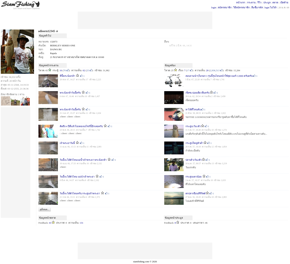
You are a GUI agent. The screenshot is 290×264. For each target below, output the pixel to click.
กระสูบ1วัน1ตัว (193, 126)
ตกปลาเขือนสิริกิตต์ (195, 193)
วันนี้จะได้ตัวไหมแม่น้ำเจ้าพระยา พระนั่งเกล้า (83, 159)
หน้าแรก (240, 2)
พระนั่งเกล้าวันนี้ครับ (70, 92)
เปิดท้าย (284, 2)
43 (50, 222)
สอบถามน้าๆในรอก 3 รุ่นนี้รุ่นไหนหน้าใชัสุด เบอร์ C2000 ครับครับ (219, 76)
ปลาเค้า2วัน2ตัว (194, 159)
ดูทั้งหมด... (44, 209)
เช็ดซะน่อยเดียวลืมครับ (198, 92)
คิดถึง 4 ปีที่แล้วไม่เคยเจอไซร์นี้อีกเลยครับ (81, 126)
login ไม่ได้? (270, 7)
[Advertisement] (145, 20)
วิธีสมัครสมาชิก (241, 7)
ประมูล (267, 2)
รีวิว (259, 2)
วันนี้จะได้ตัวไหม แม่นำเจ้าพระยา (77, 176)
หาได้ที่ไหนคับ (193, 109)
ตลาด (275, 2)
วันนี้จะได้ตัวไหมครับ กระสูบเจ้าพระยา (80, 193)
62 (84, 70)
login (213, 7)
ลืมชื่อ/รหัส (257, 7)
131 (81, 222)
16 (61, 70)
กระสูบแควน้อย (194, 176)
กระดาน (251, 2)
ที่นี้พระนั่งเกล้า (67, 76)
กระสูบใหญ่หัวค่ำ (194, 143)
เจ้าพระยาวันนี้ (67, 143)
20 (207, 70)
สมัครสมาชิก (225, 7)
